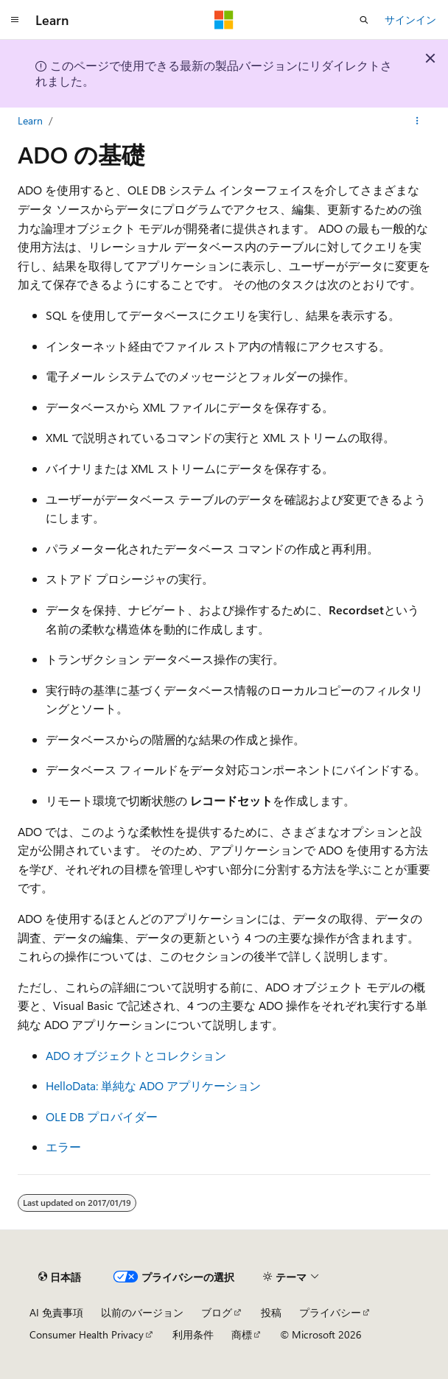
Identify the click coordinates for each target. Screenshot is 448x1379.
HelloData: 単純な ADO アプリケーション (153, 1085)
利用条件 (193, 1334)
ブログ (216, 1312)
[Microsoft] (224, 19)
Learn (30, 120)
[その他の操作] (417, 121)
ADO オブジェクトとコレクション (136, 1055)
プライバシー (330, 1312)
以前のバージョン (142, 1312)
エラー (63, 1146)
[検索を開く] (364, 20)
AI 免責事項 (56, 1312)
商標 (241, 1334)
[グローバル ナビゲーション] (14, 20)
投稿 (271, 1312)
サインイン (410, 20)
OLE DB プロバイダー (102, 1116)
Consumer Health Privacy (86, 1334)
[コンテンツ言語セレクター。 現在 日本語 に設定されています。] (59, 1277)
